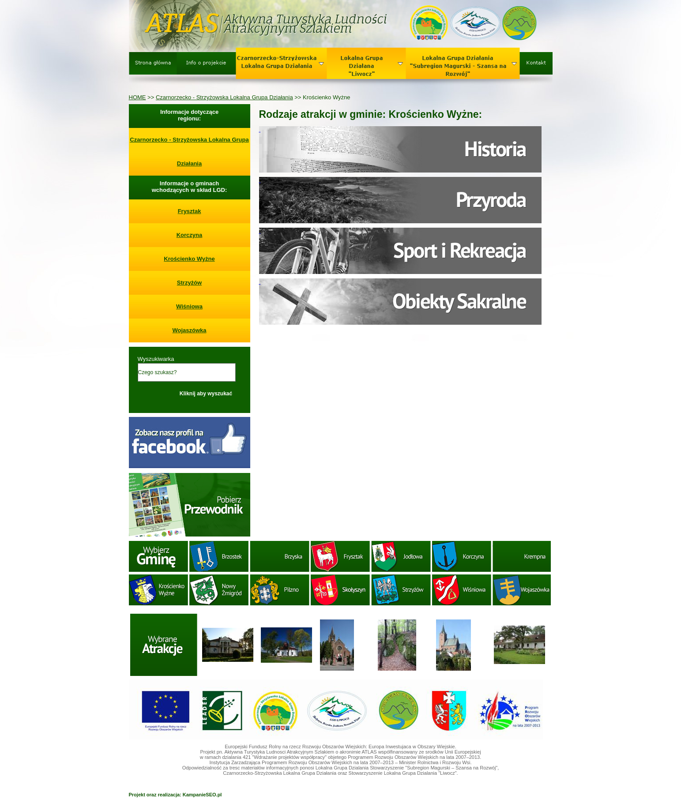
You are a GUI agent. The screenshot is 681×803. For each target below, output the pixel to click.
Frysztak (189, 211)
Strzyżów (189, 282)
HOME (137, 97)
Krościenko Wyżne (189, 258)
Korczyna (190, 235)
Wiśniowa (189, 306)
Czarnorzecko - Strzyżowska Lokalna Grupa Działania (224, 97)
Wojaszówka (189, 330)
